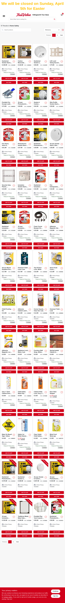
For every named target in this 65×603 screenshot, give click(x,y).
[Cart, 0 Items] (61, 15)
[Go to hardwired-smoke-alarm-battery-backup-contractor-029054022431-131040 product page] (8, 64)
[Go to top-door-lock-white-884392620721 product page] (40, 270)
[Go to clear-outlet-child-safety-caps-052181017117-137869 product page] (40, 438)
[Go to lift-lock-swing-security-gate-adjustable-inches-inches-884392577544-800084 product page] (56, 64)
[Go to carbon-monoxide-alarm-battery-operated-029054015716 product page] (24, 64)
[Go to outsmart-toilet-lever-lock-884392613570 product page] (24, 270)
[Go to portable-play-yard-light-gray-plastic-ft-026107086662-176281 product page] (40, 518)
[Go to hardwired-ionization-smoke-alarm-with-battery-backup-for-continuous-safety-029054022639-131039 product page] (8, 229)
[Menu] (4, 16)
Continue (55, 591)
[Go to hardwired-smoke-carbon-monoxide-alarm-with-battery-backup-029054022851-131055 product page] (40, 64)
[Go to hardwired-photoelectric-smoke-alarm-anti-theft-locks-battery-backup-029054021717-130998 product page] (40, 146)
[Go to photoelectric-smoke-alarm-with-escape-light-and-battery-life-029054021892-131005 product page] (24, 146)
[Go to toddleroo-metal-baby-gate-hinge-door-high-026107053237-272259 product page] (24, 518)
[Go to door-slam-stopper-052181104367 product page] (56, 396)
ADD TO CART (8, 78)
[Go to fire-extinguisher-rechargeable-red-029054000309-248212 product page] (56, 188)
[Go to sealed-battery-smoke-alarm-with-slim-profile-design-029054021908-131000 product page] (56, 146)
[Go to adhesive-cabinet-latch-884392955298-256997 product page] (24, 312)
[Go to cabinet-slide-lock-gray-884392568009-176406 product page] (40, 396)
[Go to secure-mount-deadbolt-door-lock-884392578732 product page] (8, 270)
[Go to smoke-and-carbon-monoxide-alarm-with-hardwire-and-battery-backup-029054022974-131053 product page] (40, 105)
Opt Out (55, 596)
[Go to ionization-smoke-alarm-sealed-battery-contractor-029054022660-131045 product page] (8, 518)
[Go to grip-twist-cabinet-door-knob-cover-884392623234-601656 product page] (8, 396)
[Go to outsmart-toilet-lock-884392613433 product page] (56, 312)
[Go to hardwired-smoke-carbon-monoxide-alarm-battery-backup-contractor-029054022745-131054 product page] (24, 479)
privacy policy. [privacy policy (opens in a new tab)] (8, 597)
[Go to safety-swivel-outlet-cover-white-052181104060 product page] (24, 438)
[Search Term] (32, 19)
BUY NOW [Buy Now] (8, 82)
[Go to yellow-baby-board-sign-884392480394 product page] (8, 438)
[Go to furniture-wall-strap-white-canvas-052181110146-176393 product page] (40, 353)
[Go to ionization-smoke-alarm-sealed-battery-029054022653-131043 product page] (24, 229)
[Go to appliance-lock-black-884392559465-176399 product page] (24, 353)
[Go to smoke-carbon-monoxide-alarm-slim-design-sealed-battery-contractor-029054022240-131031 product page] (40, 479)
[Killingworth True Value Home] (23, 14)
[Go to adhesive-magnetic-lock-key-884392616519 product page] (8, 353)
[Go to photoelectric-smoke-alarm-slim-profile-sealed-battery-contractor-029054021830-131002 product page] (56, 479)
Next (61, 35)
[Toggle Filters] (63, 30)
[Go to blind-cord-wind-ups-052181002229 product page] (56, 438)
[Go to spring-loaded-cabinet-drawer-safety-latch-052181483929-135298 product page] (56, 353)
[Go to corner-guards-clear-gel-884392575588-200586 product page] (40, 312)
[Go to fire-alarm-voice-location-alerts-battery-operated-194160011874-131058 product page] (8, 146)
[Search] (54, 19)
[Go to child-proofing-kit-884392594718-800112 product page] (8, 312)
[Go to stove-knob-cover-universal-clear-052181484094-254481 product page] (56, 270)
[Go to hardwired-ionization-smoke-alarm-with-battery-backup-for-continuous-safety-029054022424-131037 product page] (40, 188)
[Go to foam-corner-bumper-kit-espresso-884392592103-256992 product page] (40, 229)
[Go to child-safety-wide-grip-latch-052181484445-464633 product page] (24, 396)
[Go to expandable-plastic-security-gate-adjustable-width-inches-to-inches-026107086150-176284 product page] (8, 188)
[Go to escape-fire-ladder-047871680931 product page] (8, 105)
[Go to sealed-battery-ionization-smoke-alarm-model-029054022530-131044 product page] (24, 188)
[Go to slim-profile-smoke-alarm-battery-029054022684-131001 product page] (56, 105)
